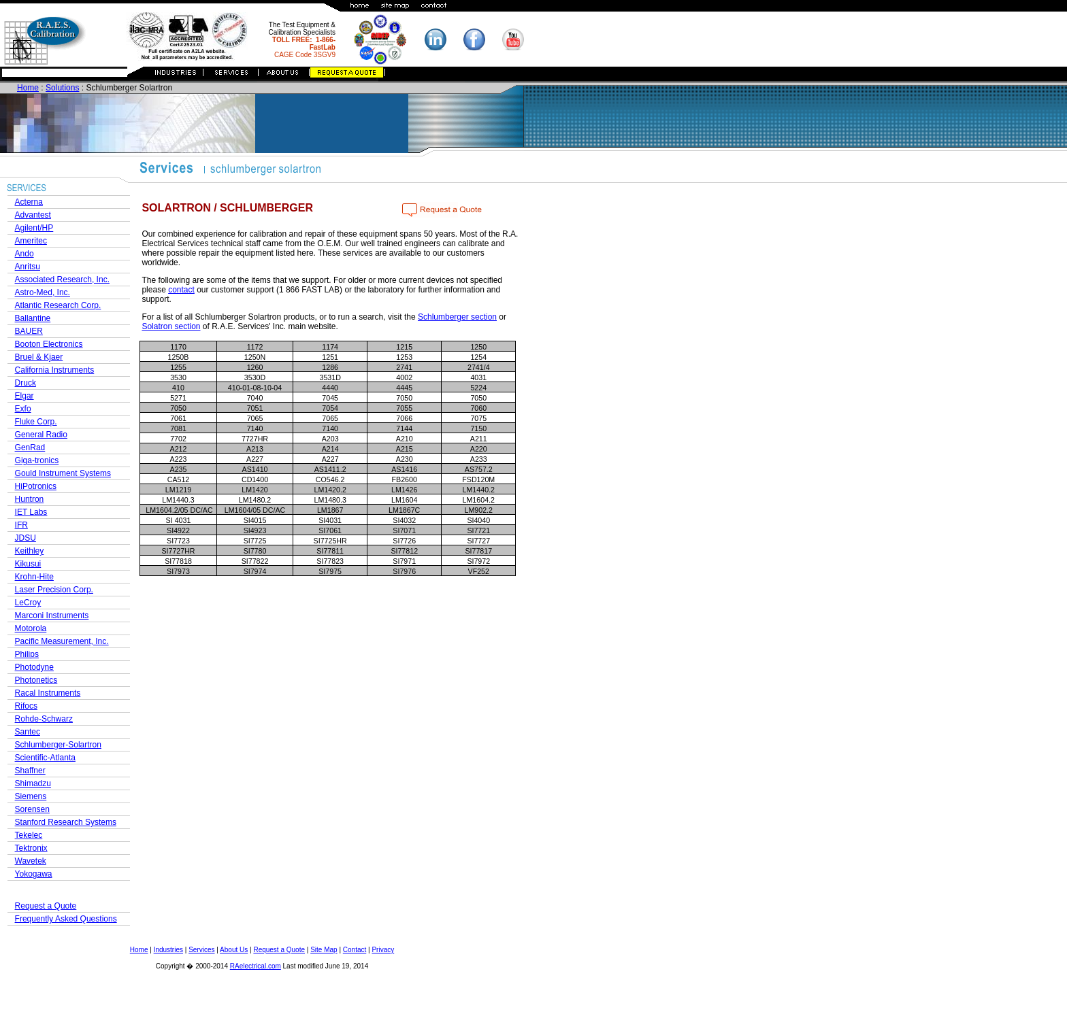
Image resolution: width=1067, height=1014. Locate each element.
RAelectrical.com (255, 966)
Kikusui (28, 564)
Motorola (31, 628)
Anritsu (27, 266)
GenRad (30, 447)
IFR (21, 525)
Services (201, 949)
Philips (27, 654)
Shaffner (30, 770)
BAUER (29, 331)
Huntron (29, 499)
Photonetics (36, 680)
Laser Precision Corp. (54, 589)
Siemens (31, 796)
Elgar (24, 396)
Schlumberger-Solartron (58, 744)
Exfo (23, 408)
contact (181, 289)
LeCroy (28, 602)
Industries (168, 949)
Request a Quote (46, 906)
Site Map (323, 949)
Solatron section (171, 326)
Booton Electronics (49, 344)
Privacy (383, 949)
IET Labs (31, 512)
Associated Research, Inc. (62, 279)
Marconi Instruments (52, 615)
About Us (234, 949)
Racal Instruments (48, 693)
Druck (25, 383)
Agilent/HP (34, 228)
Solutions (62, 87)
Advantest (33, 215)
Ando (24, 253)
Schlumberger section (457, 317)
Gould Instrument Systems (63, 473)
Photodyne (34, 667)
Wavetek (30, 861)
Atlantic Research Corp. (58, 305)
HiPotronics (35, 486)
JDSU (25, 538)
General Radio (41, 434)
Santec (27, 732)
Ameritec (31, 241)
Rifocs (26, 706)
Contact (354, 949)
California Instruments (55, 370)
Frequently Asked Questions (66, 919)
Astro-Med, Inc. (42, 292)
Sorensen (32, 809)
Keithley (29, 551)
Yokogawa (33, 874)
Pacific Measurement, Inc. (62, 641)
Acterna (29, 202)
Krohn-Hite (34, 576)
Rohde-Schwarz (44, 719)
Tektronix (31, 848)
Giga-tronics (37, 460)
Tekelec (29, 835)
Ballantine (33, 318)
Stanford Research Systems (65, 822)
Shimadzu (33, 783)
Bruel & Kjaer (39, 357)
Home (28, 87)
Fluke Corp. (36, 421)
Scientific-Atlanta (45, 757)
